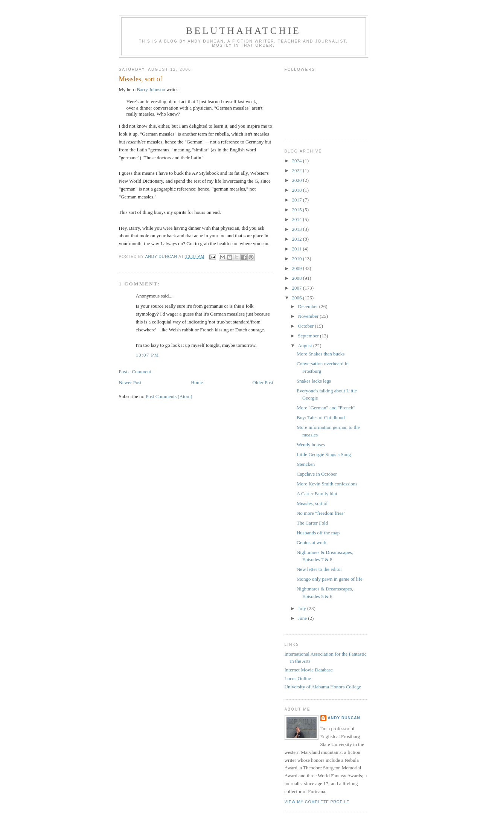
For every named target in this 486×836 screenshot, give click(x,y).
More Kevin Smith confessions (327, 484)
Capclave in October (317, 474)
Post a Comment (135, 371)
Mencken (306, 464)
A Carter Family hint (317, 493)
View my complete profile (317, 802)
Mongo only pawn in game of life (330, 579)
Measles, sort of (312, 503)
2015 (297, 209)
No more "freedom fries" (321, 513)
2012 (297, 239)
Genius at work (311, 542)
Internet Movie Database (309, 670)
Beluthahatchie (243, 30)
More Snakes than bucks (320, 354)
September (309, 336)
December (308, 306)
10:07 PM (147, 355)
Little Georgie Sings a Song (324, 454)
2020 (297, 180)
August (305, 345)
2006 (297, 298)
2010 (297, 258)
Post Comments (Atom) (169, 396)
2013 (297, 229)
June (303, 618)
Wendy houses (311, 444)
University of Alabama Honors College (323, 687)
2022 (297, 170)
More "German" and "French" (326, 407)
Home (197, 382)
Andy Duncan (344, 718)
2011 (297, 249)
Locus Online (298, 678)
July (302, 608)
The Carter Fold (312, 523)
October (306, 326)
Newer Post (130, 382)
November (309, 316)
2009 (297, 268)
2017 (297, 200)
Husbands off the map (318, 532)
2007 (297, 288)
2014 (297, 219)
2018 (297, 190)
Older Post (262, 382)
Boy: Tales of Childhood (321, 417)
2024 (297, 160)
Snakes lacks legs (314, 381)
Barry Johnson (151, 89)
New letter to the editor (319, 569)
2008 (297, 278)
